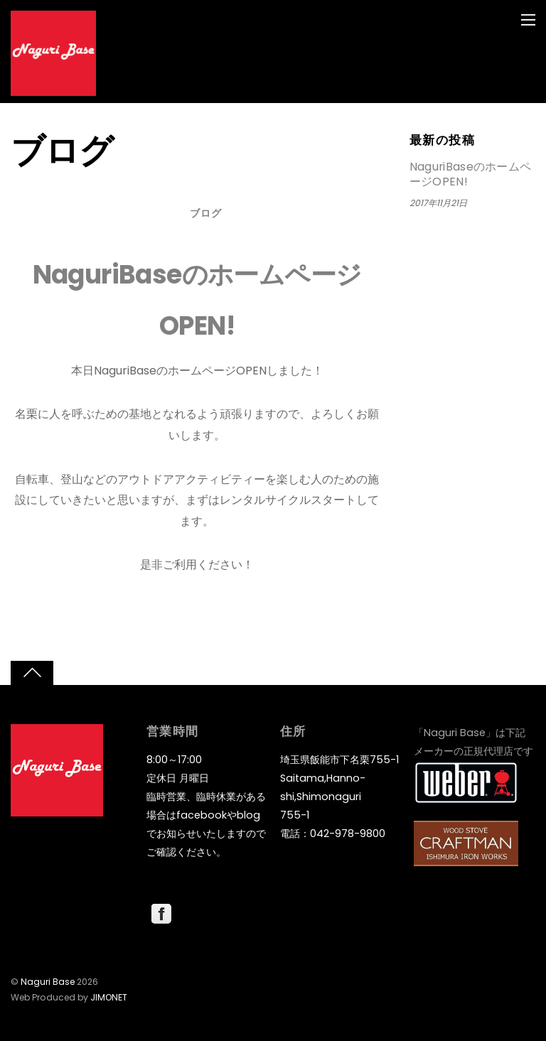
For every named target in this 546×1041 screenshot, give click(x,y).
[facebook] (161, 913)
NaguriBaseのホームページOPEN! (471, 174)
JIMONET (108, 997)
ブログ (206, 213)
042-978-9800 (347, 833)
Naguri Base (48, 982)
